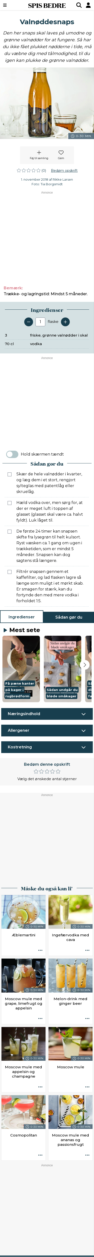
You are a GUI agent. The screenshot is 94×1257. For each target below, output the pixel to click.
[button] (21, 669)
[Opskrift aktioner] (40, 950)
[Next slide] (85, 665)
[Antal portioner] (40, 321)
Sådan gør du (68, 617)
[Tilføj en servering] (65, 321)
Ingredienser (22, 617)
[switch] (12, 454)
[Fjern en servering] (28, 321)
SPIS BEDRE (47, 5)
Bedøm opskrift (64, 170)
